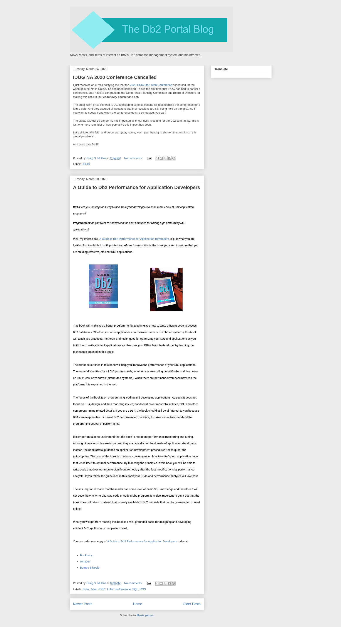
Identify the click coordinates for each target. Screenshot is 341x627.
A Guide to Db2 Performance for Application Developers (136, 187)
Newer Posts (82, 604)
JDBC (102, 589)
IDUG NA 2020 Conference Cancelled (115, 77)
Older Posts (191, 604)
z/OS (142, 589)
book (86, 589)
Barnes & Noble (89, 567)
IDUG (86, 164)
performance (123, 589)
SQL (135, 589)
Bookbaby (86, 555)
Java (93, 589)
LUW (110, 589)
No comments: (133, 158)
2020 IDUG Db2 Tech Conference (151, 85)
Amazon (85, 561)
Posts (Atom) (145, 615)
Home (137, 604)
